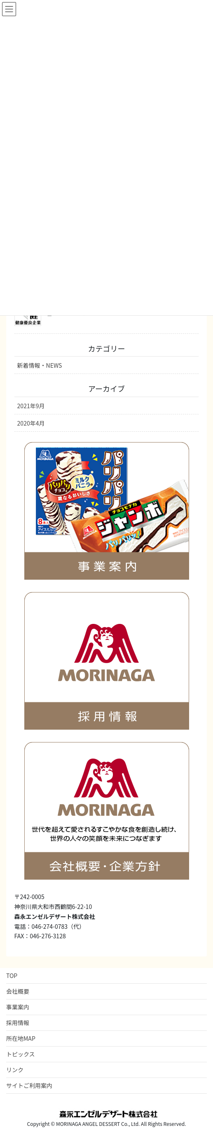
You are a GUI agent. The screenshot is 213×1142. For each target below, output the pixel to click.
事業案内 (17, 1007)
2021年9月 (31, 406)
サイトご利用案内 (29, 1085)
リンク (14, 1070)
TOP (11, 975)
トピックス (20, 1054)
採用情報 (17, 1022)
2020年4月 (31, 423)
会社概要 (17, 991)
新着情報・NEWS (39, 365)
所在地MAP (20, 1038)
